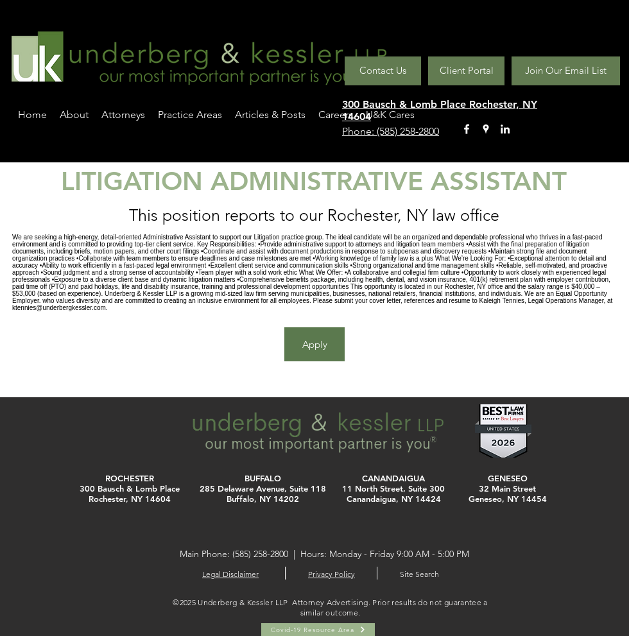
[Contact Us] (383, 70)
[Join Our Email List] (566, 70)
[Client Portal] (466, 70)
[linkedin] (505, 129)
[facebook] (466, 129)
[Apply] (314, 344)
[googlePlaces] (485, 129)
